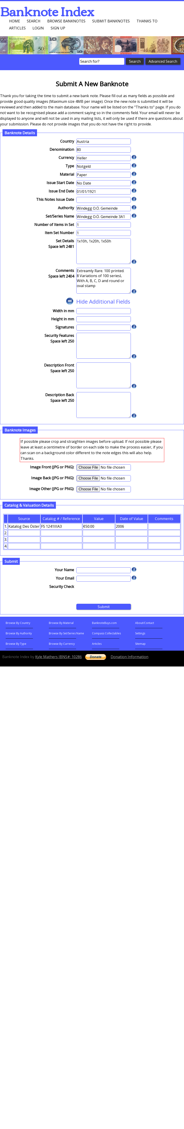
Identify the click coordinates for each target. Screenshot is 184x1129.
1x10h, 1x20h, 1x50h (103, 251)
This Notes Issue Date (55, 199)
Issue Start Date (60, 182)
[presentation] (110, 593)
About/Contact (144, 623)
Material (67, 174)
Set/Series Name (60, 216)
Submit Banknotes (111, 21)
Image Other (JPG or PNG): (51, 488)
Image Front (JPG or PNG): (52, 467)
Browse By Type (16, 644)
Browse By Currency (62, 644)
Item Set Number (59, 232)
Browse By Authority (19, 633)
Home (14, 21)
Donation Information (129, 656)
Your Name (64, 569)
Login (38, 28)
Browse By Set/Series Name (66, 633)
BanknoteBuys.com (104, 623)
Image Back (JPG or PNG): (52, 477)
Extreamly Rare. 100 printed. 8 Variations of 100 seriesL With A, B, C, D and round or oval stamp (103, 281)
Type (69, 165)
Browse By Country (18, 623)
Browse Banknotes (66, 21)
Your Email (65, 578)
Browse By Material (61, 623)
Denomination (62, 149)
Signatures (64, 327)
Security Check (61, 586)
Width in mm (63, 310)
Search (33, 21)
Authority (66, 207)
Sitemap (140, 644)
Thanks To (147, 21)
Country (67, 141)
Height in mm (62, 318)
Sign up (58, 28)
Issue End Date (61, 191)
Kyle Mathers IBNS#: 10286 (58, 656)
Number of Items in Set (54, 224)
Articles (17, 28)
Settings (140, 633)
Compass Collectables (106, 633)
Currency (66, 157)
